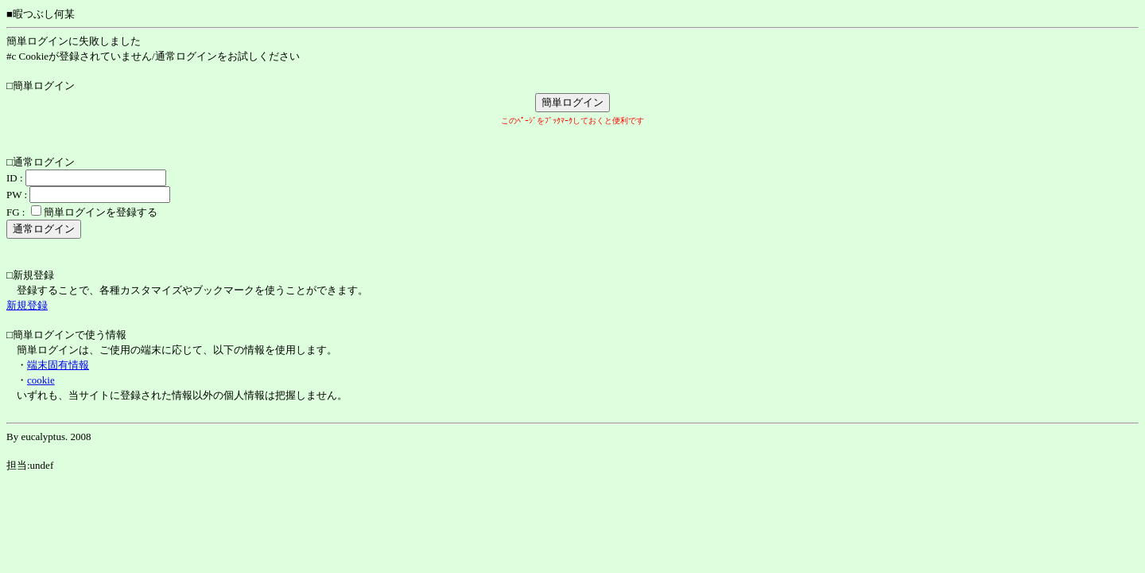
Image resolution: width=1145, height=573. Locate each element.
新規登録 (27, 305)
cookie (41, 380)
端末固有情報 (58, 365)
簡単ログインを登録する (100, 212)
